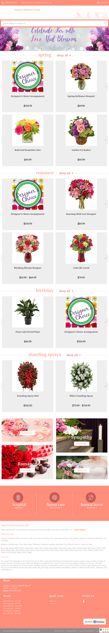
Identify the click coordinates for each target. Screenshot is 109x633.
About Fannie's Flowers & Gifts (15, 525)
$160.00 (28, 405)
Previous (3, 86)
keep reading (80, 530)
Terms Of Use (59, 631)
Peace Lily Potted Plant (28, 332)
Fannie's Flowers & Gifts (27, 10)
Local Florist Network (87, 631)
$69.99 (81, 105)
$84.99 (81, 223)
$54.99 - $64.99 (27, 277)
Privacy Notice (72, 631)
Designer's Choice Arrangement (28, 96)
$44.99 (28, 159)
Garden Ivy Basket (81, 150)
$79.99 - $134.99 (81, 405)
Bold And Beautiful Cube (28, 150)
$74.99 (81, 277)
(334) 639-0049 (11, 3)
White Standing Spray (81, 396)
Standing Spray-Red (28, 396)
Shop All (62, 55)
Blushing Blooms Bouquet (27, 268)
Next (105, 86)
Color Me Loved (81, 268)
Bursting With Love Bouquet (81, 214)
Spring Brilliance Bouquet (81, 96)
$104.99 (28, 105)
